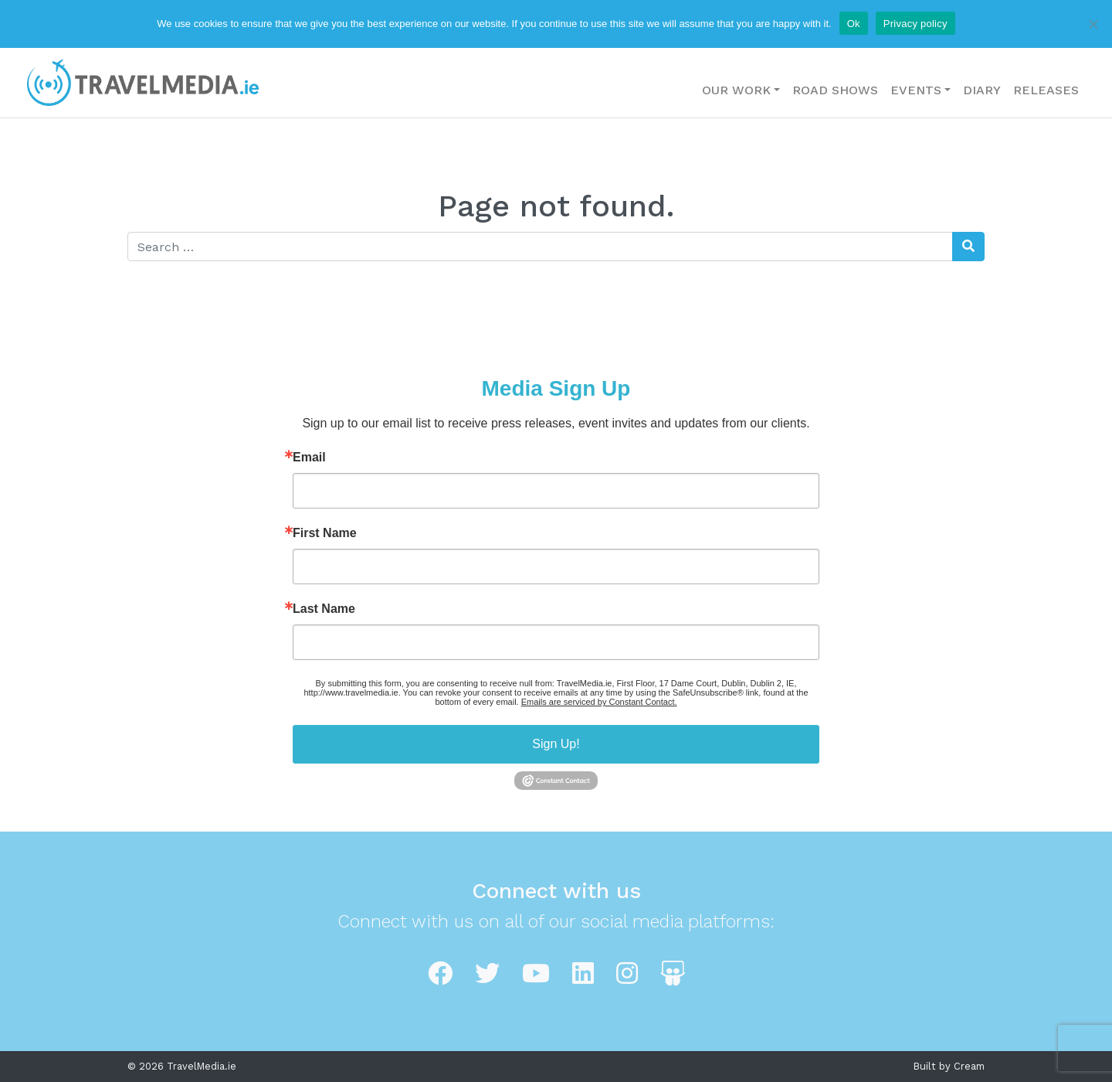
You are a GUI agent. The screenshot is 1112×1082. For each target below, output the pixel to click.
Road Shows (835, 90)
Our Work (736, 90)
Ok (853, 23)
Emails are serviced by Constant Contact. (599, 701)
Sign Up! (555, 743)
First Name (325, 533)
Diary (982, 90)
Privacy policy (915, 23)
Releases (1046, 90)
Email (309, 457)
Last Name (324, 609)
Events (915, 90)
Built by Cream (949, 1066)
